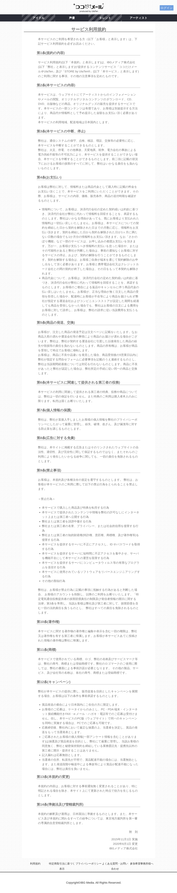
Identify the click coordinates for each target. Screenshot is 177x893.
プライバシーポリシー (88, 863)
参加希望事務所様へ (141, 863)
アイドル (39, 18)
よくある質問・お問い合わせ (115, 866)
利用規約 (35, 863)
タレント (105, 18)
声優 (72, 18)
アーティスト (138, 18)
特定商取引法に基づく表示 (62, 866)
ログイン (167, 8)
